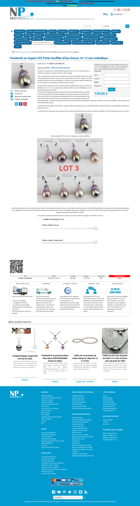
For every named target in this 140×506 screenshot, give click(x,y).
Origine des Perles (78, 396)
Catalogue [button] (19, 31)
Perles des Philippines (110, 404)
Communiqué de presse (49, 439)
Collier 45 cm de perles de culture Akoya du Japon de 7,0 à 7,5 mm (85, 358)
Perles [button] (52, 31)
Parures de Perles (78, 426)
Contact (44, 421)
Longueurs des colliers (79, 406)
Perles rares (76, 443)
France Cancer (107, 420)
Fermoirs (75, 451)
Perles (105, 396)
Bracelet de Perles (78, 424)
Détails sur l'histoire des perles (82, 408)
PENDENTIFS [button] (86, 31)
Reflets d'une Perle (78, 400)
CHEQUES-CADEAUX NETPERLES (83, 456)
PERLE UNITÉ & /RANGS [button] (92, 35)
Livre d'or (44, 445)
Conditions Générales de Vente (51, 398)
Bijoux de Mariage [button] (62, 43)
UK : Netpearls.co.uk (109, 440)
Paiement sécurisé (47, 400)
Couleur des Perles (78, 398)
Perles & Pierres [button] (22, 39)
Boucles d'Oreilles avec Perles (81, 420)
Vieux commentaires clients (50, 447)
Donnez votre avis (20, 91)
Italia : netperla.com (109, 435)
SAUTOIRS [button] (28, 35)
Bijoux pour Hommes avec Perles (82, 437)
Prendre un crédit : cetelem (49, 465)
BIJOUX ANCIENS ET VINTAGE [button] (83, 43)
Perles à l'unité (76, 432)
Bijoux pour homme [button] (72, 39)
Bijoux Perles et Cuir (78, 439)
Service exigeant (46, 419)
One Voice (106, 424)
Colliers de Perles (77, 418)
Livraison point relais (48, 459)
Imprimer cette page (21, 99)
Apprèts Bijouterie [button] (91, 39)
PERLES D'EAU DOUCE (60, 68)
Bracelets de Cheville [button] (55, 35)
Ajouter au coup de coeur (23, 96)
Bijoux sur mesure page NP (50, 467)
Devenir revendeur (47, 402)
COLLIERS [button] (62, 31)
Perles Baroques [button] (74, 35)
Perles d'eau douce (109, 406)
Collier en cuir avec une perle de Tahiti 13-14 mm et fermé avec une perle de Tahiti (115, 358)
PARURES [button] (116, 31)
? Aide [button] (17, 46)
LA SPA (105, 422)
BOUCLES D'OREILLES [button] (101, 31)
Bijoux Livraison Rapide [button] (37, 31)
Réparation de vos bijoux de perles (52, 463)
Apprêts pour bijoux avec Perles (82, 449)
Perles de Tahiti (108, 400)
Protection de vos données (50, 408)
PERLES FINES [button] (36, 39)
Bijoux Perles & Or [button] (23, 43)
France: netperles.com (110, 433)
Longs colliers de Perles (79, 428)
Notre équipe (45, 412)
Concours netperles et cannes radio (52, 441)
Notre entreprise (46, 410)
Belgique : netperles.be (110, 437)
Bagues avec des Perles (79, 430)
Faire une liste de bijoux (48, 473)
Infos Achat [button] (116, 43)
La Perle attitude (46, 437)
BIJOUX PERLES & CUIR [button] (53, 39)
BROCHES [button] (39, 35)
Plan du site (45, 406)
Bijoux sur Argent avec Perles (81, 445)
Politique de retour (47, 471)
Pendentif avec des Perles (80, 422)
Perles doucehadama (110, 408)
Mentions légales (46, 396)
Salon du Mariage (47, 443)
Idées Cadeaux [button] (103, 43)
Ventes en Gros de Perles (80, 434)
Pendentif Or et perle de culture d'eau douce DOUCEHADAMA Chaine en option (55, 358)
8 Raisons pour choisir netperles (51, 417)
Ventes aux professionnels (49, 404)
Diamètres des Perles (79, 402)
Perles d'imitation (77, 404)
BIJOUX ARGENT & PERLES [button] (42, 43)
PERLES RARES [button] (109, 35)
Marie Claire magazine (48, 434)
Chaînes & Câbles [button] (109, 39)
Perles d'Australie (108, 402)
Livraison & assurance (48, 456)
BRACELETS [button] (73, 31)
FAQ (42, 423)
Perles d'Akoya (107, 398)
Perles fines (76, 441)
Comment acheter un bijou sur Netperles (54, 469)
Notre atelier (45, 415)
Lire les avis (18, 94)
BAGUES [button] (18, 35)
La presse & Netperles (48, 432)
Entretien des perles (47, 461)
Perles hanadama (108, 410)
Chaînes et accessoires (79, 454)
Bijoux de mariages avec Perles (82, 447)
